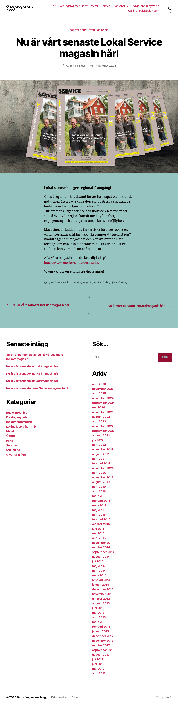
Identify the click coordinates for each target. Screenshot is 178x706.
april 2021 (99, 458)
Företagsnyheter (69, 6)
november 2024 (103, 398)
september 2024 (103, 402)
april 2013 (99, 617)
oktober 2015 (101, 524)
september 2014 (103, 552)
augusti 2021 (101, 454)
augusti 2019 (101, 482)
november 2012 (102, 640)
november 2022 (103, 426)
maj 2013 (98, 612)
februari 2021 (101, 463)
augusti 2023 (101, 416)
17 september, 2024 (105, 66)
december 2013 (103, 589)
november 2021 (102, 449)
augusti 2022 (101, 435)
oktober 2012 (101, 645)
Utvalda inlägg (16, 454)
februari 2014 (101, 580)
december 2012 (102, 636)
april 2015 (99, 538)
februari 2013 (101, 626)
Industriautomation (19, 422)
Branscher (119, 6)
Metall (94, 6)
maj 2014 (98, 566)
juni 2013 (98, 608)
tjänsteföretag (120, 282)
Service (105, 6)
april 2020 (99, 472)
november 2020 (103, 468)
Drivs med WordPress (65, 697)
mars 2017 (99, 505)
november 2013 (102, 594)
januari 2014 (100, 584)
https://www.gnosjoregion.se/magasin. (73, 263)
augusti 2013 (101, 603)
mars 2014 (99, 575)
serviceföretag (102, 282)
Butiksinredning (16, 412)
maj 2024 (98, 407)
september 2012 (103, 650)
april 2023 (99, 421)
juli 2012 (97, 659)
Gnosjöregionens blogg (20, 8)
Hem (53, 6)
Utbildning (13, 450)
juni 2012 (98, 664)
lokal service (75, 282)
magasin (88, 282)
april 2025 (99, 393)
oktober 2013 (101, 598)
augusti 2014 (101, 556)
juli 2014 (98, 561)
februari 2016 (101, 519)
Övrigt (10, 436)
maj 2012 (98, 668)
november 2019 (102, 477)
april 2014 (99, 570)
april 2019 (99, 486)
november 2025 (103, 388)
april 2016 (99, 514)
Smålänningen (77, 66)
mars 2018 (99, 496)
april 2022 (99, 444)
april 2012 (99, 673)
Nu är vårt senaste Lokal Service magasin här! (37, 388)
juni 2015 (98, 528)
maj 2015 (98, 533)
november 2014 (102, 542)
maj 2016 (98, 510)
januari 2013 (100, 631)
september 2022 (103, 430)
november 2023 (103, 412)
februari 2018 (101, 500)
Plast (85, 6)
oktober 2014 (101, 547)
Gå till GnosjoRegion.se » (143, 10)
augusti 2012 (101, 654)
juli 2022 (98, 440)
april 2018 (99, 491)
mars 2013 (99, 622)
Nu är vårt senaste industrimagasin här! (32, 366)
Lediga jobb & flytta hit (145, 6)
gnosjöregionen (57, 282)
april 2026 (99, 384)
